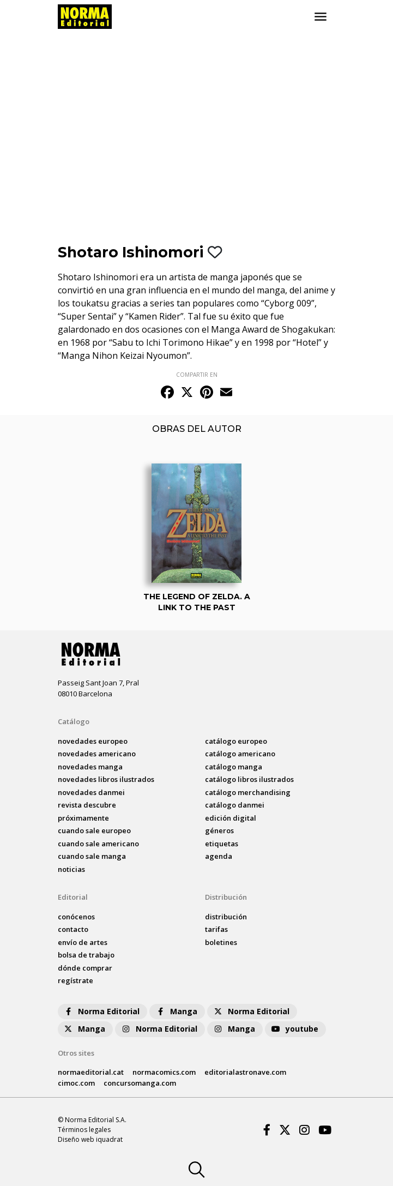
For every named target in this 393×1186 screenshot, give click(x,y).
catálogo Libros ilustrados (249, 779)
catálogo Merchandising (248, 792)
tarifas (216, 929)
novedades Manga (90, 767)
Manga (176, 1011)
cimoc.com (76, 1083)
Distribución (226, 897)
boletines (221, 942)
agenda (218, 856)
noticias (71, 869)
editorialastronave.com (245, 1072)
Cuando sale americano (98, 843)
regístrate (75, 980)
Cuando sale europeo (94, 830)
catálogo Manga (233, 767)
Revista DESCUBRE (87, 805)
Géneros (219, 830)
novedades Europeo (93, 741)
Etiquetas (221, 843)
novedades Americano (97, 753)
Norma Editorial (101, 1011)
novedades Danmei (91, 792)
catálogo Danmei (234, 805)
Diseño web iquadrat (90, 1139)
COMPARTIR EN (196, 374)
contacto (73, 929)
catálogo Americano (240, 753)
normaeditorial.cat (91, 1072)
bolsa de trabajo (86, 955)
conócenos (76, 917)
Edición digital (230, 818)
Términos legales (84, 1129)
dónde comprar (85, 968)
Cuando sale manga (92, 856)
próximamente (83, 818)
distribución (226, 917)
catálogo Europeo (236, 741)
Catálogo (73, 721)
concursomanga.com (140, 1083)
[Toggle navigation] (320, 17)
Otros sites (76, 1053)
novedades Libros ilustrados (106, 779)
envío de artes (82, 942)
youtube (294, 1029)
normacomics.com (164, 1072)
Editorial (73, 897)
